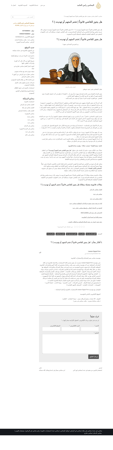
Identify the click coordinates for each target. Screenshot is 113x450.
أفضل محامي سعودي (93, 16)
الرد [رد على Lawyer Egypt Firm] (40, 262)
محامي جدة (80, 243)
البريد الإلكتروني (74, 339)
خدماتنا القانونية (34, 5)
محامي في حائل (29, 140)
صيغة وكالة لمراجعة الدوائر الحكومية (91, 226)
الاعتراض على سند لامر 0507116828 (91, 221)
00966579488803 (24, 34)
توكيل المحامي (64, 445)
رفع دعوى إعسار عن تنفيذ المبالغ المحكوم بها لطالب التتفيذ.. (84, 231)
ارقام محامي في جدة (95, 207)
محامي (100, 16)
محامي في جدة (97, 203)
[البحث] (24, 17)
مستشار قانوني (20, 445)
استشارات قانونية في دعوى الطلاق (23, 92)
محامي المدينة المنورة (22, 42)
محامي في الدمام (29, 131)
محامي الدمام (98, 448)
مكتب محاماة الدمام (20, 40)
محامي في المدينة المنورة (26, 134)
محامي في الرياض (57, 243)
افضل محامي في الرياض (26, 109)
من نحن (43, 5)
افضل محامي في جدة (91, 243)
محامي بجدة (30, 122)
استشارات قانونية (29, 106)
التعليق (96, 346)
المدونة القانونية (23, 5)
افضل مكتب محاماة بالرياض (25, 116)
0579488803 (26, 31)
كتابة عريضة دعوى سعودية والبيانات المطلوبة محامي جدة (85, 212)
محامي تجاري (88, 448)
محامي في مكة (87, 445)
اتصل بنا (13, 5)
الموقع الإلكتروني (55, 339)
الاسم (97, 339)
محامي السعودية (29, 119)
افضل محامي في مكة (27, 112)
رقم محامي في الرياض (33, 445)
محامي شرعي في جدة (70, 243)
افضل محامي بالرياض (95, 198)
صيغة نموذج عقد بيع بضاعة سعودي (24, 73)
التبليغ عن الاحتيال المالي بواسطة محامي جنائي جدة (87, 217)
